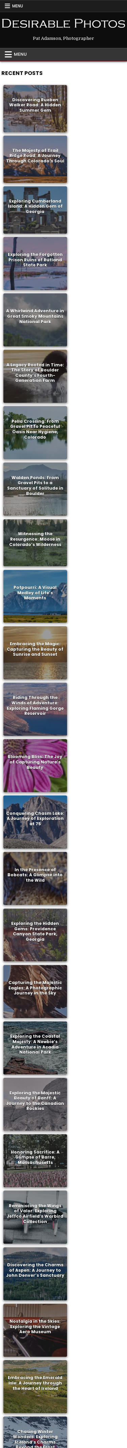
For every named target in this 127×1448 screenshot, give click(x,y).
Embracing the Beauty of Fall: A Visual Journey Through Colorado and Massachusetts (94, 1084)
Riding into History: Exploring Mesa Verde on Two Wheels (32, 1240)
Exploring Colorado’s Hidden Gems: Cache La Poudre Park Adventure (32, 1188)
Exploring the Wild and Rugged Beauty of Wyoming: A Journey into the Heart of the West (94, 929)
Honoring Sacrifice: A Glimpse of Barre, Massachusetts (94, 567)
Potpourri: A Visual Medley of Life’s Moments (94, 308)
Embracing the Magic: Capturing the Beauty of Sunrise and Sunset (32, 359)
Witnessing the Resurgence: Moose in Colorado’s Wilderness (32, 305)
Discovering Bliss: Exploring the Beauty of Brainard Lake (32, 826)
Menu (17, 6)
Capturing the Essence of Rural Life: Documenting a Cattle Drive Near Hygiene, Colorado (94, 1291)
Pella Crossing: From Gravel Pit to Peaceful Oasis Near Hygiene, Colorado (33, 255)
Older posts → (71, 1388)
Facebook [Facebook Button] (34, 1415)
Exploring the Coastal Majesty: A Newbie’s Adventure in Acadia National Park (94, 515)
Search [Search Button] (90, 1415)
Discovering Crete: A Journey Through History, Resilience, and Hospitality (32, 877)
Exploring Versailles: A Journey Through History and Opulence (94, 1033)
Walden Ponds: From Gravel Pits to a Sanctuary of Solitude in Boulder (94, 255)
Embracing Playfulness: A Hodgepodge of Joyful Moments (94, 1188)
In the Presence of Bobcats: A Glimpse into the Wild (32, 463)
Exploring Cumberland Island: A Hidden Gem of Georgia (32, 149)
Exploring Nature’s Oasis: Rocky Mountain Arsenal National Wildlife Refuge (32, 929)
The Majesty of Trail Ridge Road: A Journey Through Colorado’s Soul (94, 103)
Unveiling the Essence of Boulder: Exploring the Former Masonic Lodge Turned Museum (94, 774)
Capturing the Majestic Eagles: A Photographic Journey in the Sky (32, 515)
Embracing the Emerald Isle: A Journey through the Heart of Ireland (94, 670)
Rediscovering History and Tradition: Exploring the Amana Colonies (32, 774)
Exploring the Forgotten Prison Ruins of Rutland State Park (94, 152)
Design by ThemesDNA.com (63, 1441)
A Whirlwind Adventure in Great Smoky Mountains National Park (32, 204)
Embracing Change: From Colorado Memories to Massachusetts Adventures (94, 1240)
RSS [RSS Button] (62, 1415)
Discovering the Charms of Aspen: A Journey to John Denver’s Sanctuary (94, 618)
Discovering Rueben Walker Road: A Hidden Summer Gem (33, 103)
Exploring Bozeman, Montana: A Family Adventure (94, 877)
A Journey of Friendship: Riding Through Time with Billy (32, 1292)
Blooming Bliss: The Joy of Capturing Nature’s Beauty (32, 411)
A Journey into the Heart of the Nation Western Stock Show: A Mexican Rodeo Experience (32, 981)
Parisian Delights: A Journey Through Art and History (32, 1033)
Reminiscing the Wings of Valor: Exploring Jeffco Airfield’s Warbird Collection (32, 618)
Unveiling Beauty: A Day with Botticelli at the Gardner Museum (94, 1344)
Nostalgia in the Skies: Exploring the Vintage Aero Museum (32, 670)
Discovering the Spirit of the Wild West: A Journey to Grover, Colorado (94, 1136)
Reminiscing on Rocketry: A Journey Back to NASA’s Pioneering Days (94, 825)
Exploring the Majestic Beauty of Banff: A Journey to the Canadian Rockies (32, 566)
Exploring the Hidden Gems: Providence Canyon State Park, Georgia (94, 463)
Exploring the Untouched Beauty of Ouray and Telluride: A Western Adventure (94, 981)
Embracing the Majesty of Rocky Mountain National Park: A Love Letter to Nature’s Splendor (94, 722)
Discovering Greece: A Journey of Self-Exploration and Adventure (32, 1084)
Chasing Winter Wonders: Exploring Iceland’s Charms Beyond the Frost (32, 722)
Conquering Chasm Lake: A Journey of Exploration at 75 (94, 411)
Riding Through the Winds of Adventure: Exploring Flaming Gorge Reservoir (94, 359)
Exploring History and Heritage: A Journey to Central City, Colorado (32, 1344)
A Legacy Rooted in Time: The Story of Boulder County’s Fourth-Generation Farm (94, 203)
